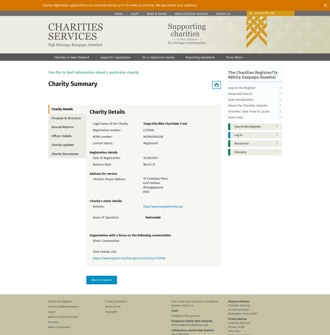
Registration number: (107, 130)
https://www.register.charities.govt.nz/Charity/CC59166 (129, 258)
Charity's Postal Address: (109, 179)
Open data (253, 117)
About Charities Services (191, 14)
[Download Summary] (216, 85)
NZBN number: (102, 137)
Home (119, 14)
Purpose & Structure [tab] (66, 118)
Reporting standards (200, 57)
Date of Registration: (106, 158)
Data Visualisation (253, 100)
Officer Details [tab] (62, 136)
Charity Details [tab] (62, 109)
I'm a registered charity (158, 57)
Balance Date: (102, 164)
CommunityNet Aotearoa (63, 306)
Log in (135, 14)
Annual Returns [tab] (63, 127)
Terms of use (113, 306)
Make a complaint (59, 327)
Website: (98, 206)
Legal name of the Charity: (110, 124)
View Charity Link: (104, 252)
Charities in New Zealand (71, 57)
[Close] (325, 5)
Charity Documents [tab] (65, 154)
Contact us (223, 14)
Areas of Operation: (106, 217)
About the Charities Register (253, 105)
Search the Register (253, 88)
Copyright (111, 311)
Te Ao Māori (234, 57)
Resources (257, 143)
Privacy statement (116, 301)
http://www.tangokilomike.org (163, 206)
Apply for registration (115, 57)
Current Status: (103, 143)
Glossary (257, 152)
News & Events (157, 14)
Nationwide (153, 217)
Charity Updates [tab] (63, 145)
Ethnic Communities (106, 241)
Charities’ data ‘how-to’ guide (253, 111)
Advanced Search (253, 94)
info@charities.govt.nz (185, 315)
